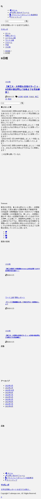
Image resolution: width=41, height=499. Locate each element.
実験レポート (10, 36)
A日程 (20, 97)
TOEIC (31, 97)
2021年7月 (9, 404)
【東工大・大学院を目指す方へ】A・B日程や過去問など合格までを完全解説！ (22, 89)
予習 (7, 45)
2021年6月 (9, 406)
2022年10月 (9, 390)
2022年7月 (9, 395)
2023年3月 (9, 386)
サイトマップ (11, 480)
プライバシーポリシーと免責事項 (19, 478)
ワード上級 (9, 40)
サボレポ (4, 29)
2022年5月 (9, 397)
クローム (8, 42)
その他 (7, 47)
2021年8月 (9, 402)
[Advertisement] (20, 449)
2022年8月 (9, 392)
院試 (9, 99)
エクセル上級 (10, 38)
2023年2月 (9, 388)
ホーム (7, 33)
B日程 (26, 97)
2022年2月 (9, 399)
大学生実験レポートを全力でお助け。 (16, 489)
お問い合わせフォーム (15, 475)
